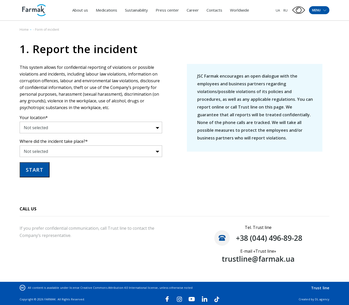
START (34, 169)
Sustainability (136, 10)
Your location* (34, 117)
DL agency (322, 299)
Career (193, 10)
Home (24, 29)
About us (80, 10)
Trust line (320, 287)
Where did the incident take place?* (54, 141)
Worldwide (239, 10)
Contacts (214, 10)
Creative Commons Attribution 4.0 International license (119, 288)
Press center (167, 10)
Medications (106, 10)
